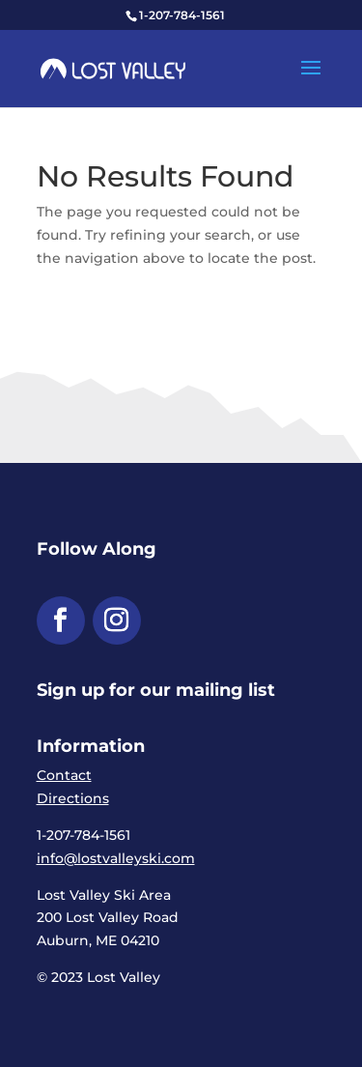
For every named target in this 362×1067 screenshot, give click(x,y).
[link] (113, 67)
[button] (310, 80)
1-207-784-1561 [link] (182, 15)
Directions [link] (73, 798)
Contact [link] (64, 775)
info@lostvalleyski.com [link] (116, 858)
